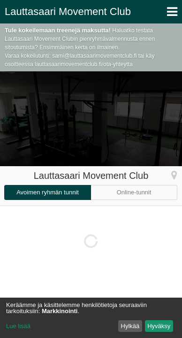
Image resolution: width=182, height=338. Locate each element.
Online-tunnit (134, 192)
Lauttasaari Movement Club (68, 11)
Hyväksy (158, 326)
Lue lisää (18, 326)
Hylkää (130, 326)
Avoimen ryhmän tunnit (47, 192)
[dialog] (91, 318)
